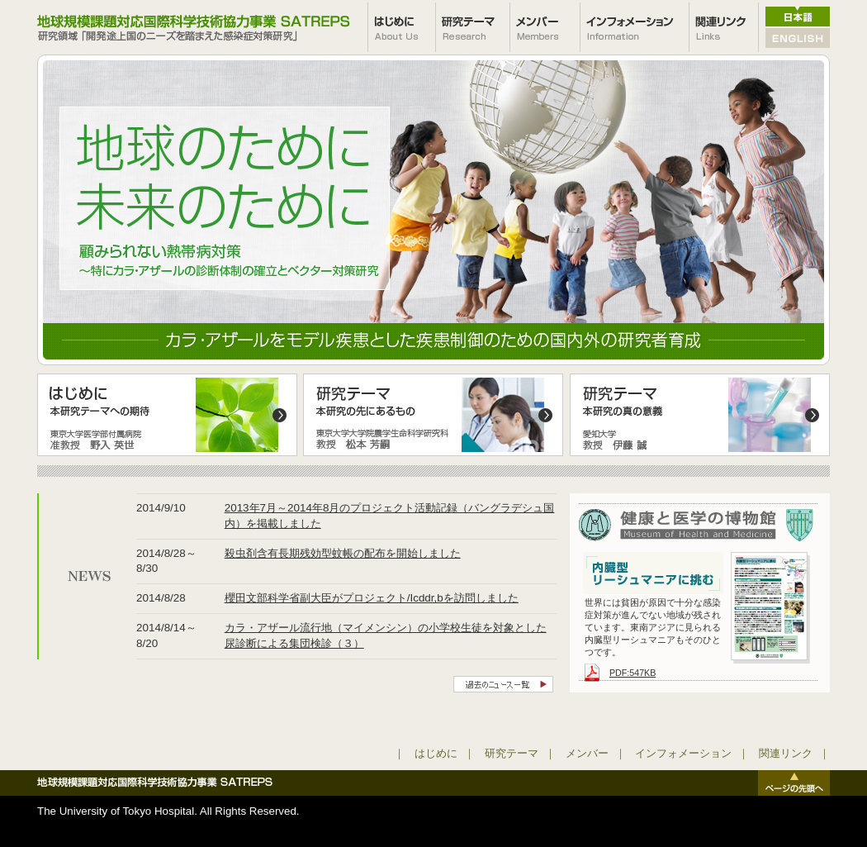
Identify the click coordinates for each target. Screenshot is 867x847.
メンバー (587, 753)
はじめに (436, 753)
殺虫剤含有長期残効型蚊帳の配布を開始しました (343, 553)
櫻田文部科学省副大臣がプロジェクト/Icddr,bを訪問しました (372, 598)
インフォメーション (683, 753)
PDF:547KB (632, 673)
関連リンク (786, 753)
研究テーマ (511, 753)
